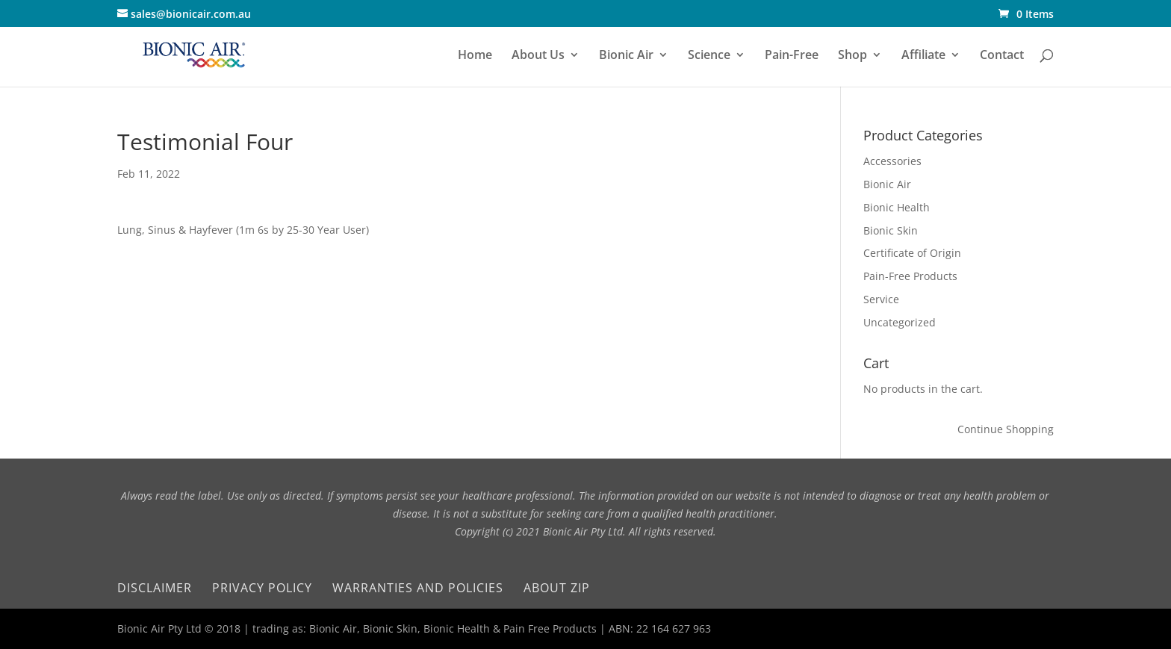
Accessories (892, 161)
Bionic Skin (890, 230)
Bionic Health (896, 207)
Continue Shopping (1005, 429)
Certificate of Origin (912, 253)
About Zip (557, 588)
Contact (1002, 56)
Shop (852, 56)
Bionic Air (626, 56)
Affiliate (923, 56)
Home (475, 56)
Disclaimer (154, 588)
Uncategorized (899, 322)
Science (709, 56)
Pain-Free (792, 56)
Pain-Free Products (910, 276)
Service (881, 299)
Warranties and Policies (417, 588)
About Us (538, 56)
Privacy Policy (262, 588)
